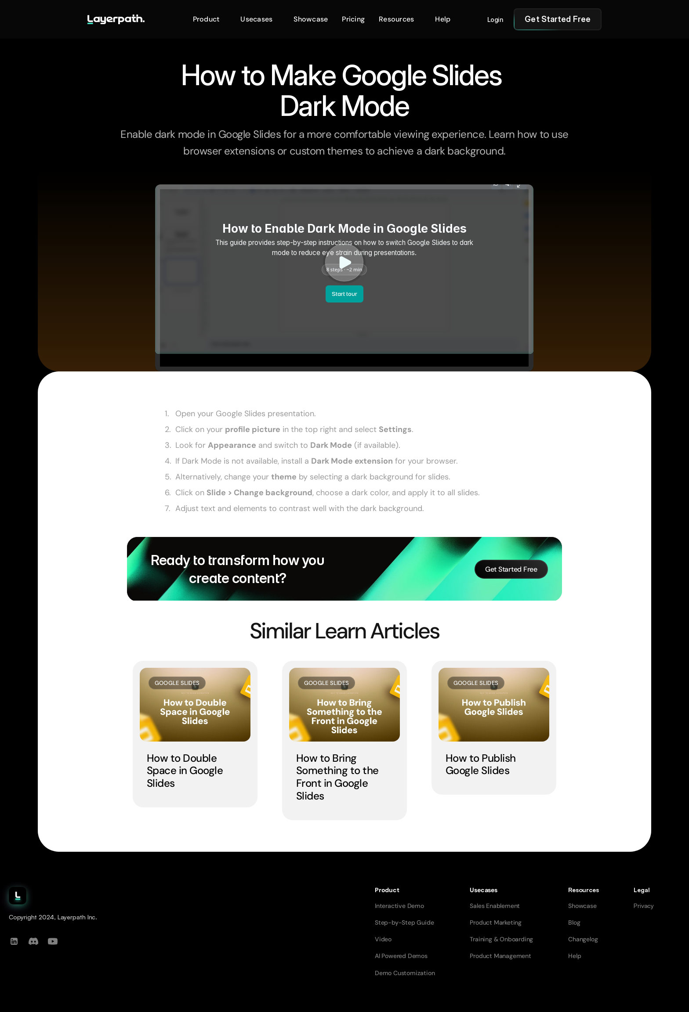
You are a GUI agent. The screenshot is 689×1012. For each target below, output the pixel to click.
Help (574, 956)
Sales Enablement (495, 906)
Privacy (644, 905)
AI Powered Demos (401, 956)
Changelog (583, 939)
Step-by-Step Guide (404, 922)
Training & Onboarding (501, 939)
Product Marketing (496, 922)
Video (383, 939)
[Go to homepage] (116, 19)
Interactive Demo (399, 906)
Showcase (582, 906)
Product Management (500, 956)
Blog (574, 922)
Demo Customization (405, 973)
